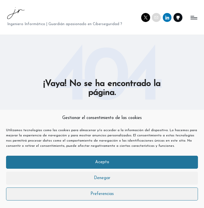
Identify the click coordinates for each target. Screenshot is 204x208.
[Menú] (193, 17)
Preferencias (102, 194)
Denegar (102, 178)
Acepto (102, 162)
